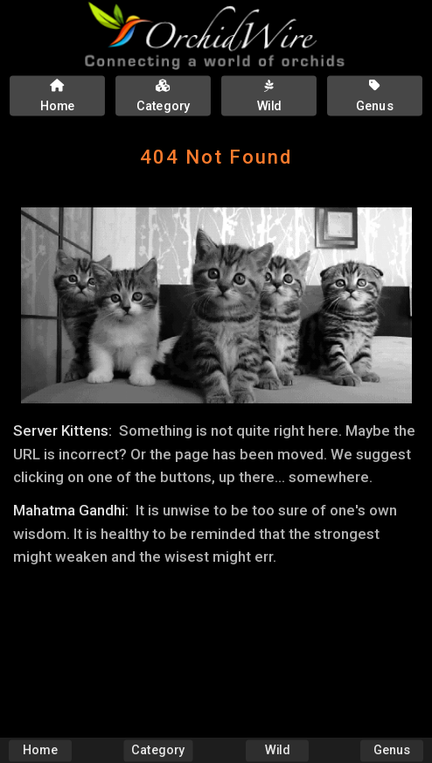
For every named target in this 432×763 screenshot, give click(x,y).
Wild (277, 750)
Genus (391, 750)
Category (158, 750)
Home (40, 750)
